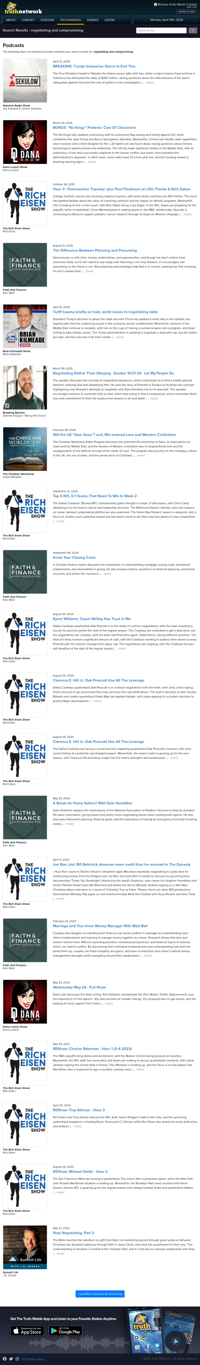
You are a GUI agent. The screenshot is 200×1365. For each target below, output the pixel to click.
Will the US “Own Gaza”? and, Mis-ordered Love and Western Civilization (114, 435)
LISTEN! (110, 20)
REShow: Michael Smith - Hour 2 (80, 1171)
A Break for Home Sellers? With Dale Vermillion (92, 803)
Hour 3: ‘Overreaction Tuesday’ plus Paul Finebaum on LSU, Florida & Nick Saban (122, 189)
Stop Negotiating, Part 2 (73, 1233)
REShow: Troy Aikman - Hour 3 (79, 1110)
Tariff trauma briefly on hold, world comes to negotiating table (105, 312)
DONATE (92, 20)
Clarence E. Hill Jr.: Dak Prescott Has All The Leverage (98, 680)
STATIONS (47, 20)
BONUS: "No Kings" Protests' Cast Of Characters (94, 127)
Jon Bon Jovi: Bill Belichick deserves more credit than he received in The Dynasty (121, 864)
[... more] (147, 82)
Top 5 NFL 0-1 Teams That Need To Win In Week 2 (95, 496)
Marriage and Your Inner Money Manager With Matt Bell (100, 926)
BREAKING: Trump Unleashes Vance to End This (94, 66)
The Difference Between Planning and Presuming (95, 250)
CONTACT (28, 20)
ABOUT (11, 20)
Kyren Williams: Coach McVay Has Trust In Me (92, 619)
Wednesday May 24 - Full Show (79, 987)
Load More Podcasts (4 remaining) (100, 1294)
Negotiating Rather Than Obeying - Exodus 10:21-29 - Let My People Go (113, 373)
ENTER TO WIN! (187, 11)
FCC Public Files (32, 1359)
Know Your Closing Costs (74, 557)
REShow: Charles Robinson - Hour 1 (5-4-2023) (92, 1049)
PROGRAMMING (70, 20)
